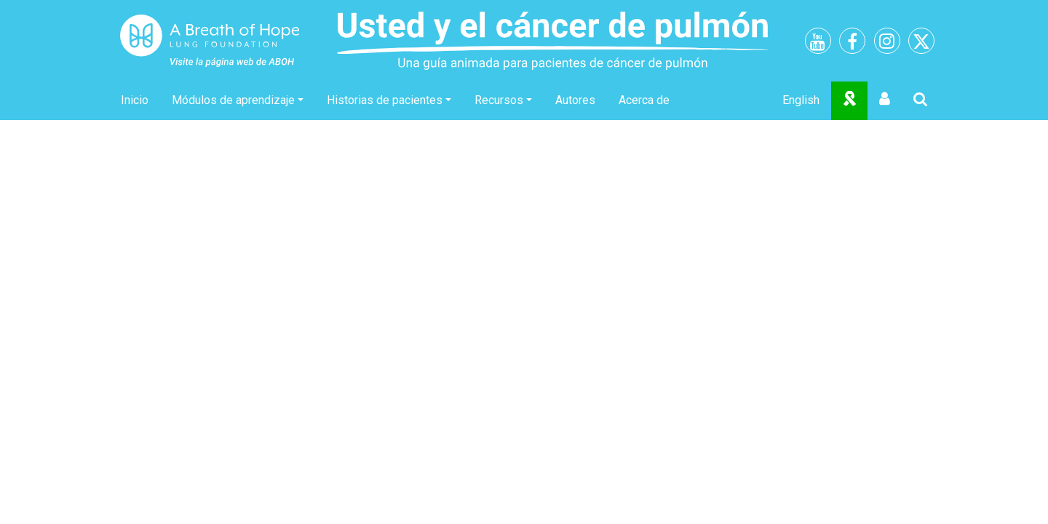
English (800, 100)
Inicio (134, 100)
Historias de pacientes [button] (384, 100)
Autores (575, 100)
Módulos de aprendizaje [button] (233, 100)
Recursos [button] (499, 100)
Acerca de (644, 100)
